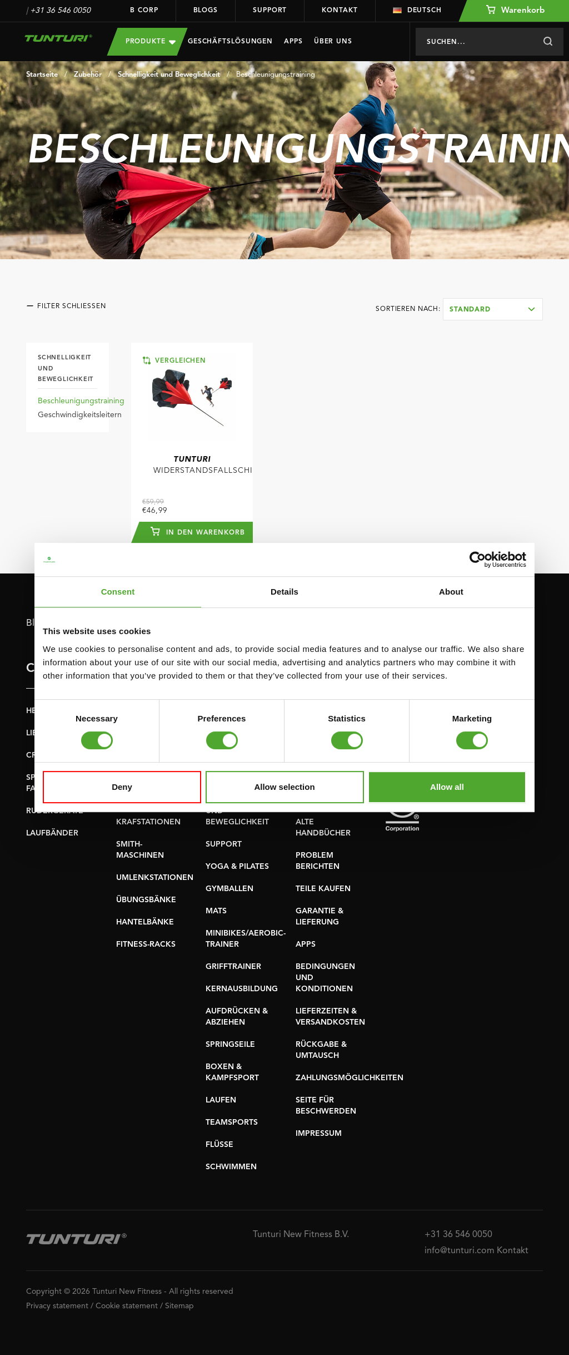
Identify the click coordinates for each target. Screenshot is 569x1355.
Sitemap (179, 1306)
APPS (306, 944)
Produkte (151, 41)
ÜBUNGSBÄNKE (146, 900)
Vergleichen (174, 360)
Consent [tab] (118, 591)
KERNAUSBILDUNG (242, 989)
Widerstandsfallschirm (203, 465)
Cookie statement (127, 1306)
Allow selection (284, 787)
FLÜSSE (219, 1145)
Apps (293, 41)
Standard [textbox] (470, 309)
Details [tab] (284, 591)
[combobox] (493, 309)
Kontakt (339, 10)
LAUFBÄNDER (52, 833)
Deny (122, 787)
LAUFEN (221, 1100)
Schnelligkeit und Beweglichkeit (169, 74)
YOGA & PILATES (237, 867)
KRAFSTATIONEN (148, 822)
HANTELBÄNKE (145, 922)
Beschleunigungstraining (275, 74)
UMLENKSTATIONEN (154, 878)
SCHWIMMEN (231, 1167)
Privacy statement (57, 1306)
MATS (216, 911)
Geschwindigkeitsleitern (80, 415)
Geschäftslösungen (230, 41)
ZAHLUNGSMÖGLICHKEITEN (349, 1078)
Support (270, 10)
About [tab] (451, 591)
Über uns (333, 41)
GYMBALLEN (229, 889)
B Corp (144, 10)
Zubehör (88, 74)
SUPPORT (224, 844)
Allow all (447, 787)
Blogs (205, 10)
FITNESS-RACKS (146, 944)
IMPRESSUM (319, 1134)
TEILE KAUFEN (323, 889)
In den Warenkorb (197, 531)
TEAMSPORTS (232, 1122)
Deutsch (417, 10)
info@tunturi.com (460, 1251)
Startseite (42, 74)
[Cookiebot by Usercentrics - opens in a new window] (477, 559)
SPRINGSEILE (230, 1045)
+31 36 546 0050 (60, 10)
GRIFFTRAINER (233, 967)
